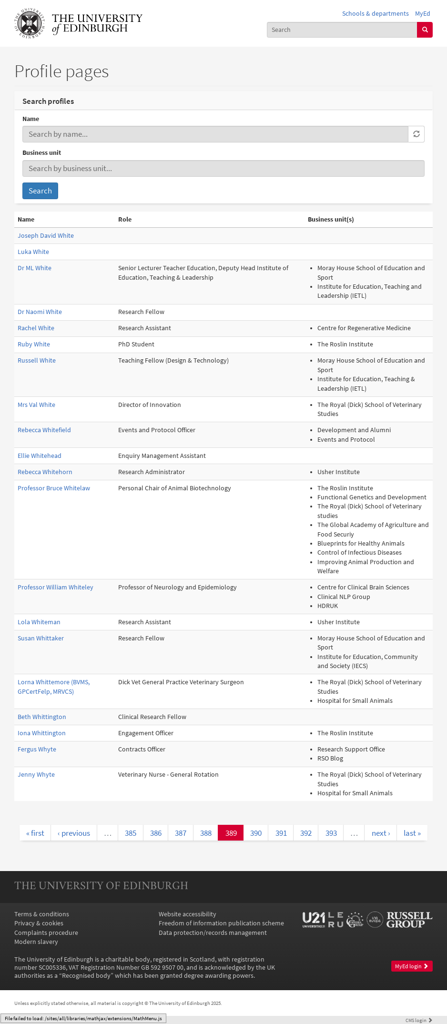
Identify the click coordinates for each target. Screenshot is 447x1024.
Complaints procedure (46, 933)
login (419, 1020)
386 (156, 833)
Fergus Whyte (37, 749)
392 (306, 833)
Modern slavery (36, 942)
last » (412, 833)
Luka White (33, 252)
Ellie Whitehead (39, 456)
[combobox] (342, 30)
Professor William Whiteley (55, 587)
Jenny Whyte (36, 775)
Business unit (41, 153)
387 (180, 833)
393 (331, 833)
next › (381, 833)
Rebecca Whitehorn (45, 472)
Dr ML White (34, 268)
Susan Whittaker (41, 638)
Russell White (37, 360)
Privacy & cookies (38, 923)
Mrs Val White (36, 405)
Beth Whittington (42, 717)
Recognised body (86, 976)
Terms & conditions (41, 914)
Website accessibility (187, 914)
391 (281, 833)
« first (35, 833)
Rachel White (36, 328)
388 (206, 833)
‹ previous (74, 833)
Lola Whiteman (39, 622)
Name (30, 119)
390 (256, 833)
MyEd (422, 14)
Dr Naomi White (40, 312)
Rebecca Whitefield (44, 430)
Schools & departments (375, 14)
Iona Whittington (42, 733)
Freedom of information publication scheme (221, 923)
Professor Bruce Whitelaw (54, 488)
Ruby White (34, 344)
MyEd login (411, 966)
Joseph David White (46, 236)
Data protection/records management (213, 933)
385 (130, 833)
